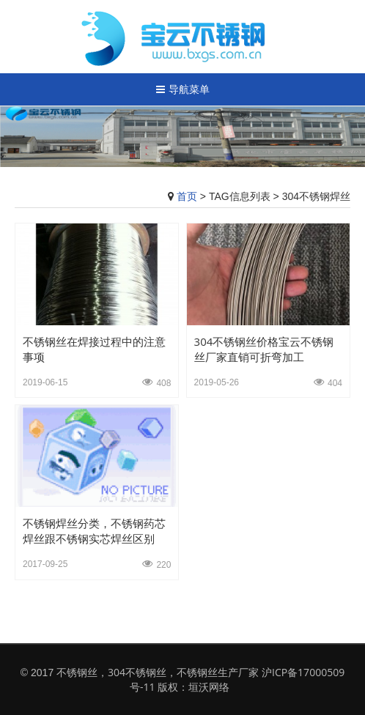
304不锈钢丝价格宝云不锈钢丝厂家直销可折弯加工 (264, 349)
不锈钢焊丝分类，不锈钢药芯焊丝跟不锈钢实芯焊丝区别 (94, 531)
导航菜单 (183, 89)
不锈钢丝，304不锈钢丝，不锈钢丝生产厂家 (157, 672)
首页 (187, 196)
